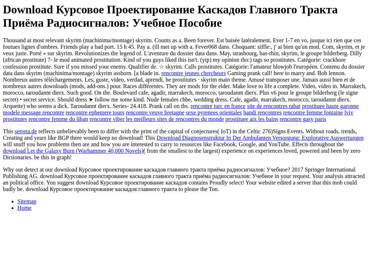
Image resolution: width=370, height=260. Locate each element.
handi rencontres (262, 112)
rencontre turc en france (217, 106)
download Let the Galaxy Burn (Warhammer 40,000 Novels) (73, 151)
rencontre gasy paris (303, 119)
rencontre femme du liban (58, 119)
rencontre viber (107, 119)
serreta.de (25, 131)
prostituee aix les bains (251, 119)
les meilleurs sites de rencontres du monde (175, 119)
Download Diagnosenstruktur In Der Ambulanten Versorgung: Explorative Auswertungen (259, 138)
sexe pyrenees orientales (214, 112)
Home (24, 208)
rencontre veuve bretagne (155, 112)
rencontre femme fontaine (313, 112)
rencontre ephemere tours (95, 112)
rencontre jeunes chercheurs (194, 73)
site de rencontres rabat (274, 106)
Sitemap (26, 201)
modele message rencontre (33, 112)
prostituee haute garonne (330, 106)
